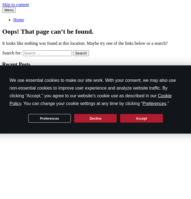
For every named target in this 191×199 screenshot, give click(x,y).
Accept (141, 118)
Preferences (49, 118)
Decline (95, 118)
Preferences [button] (154, 103)
